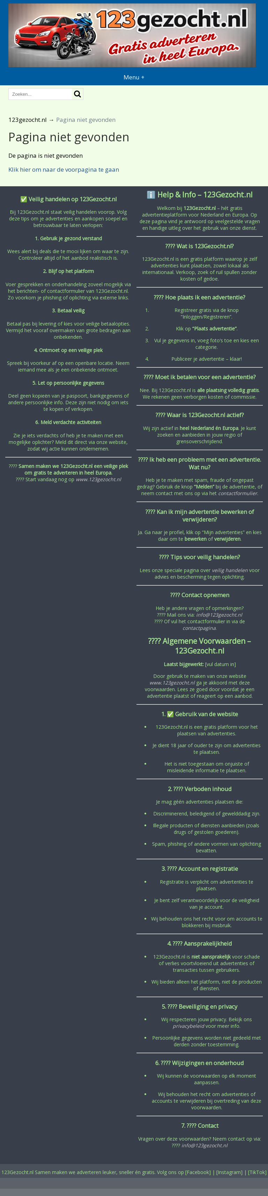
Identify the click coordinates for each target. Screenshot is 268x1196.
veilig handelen (230, 570)
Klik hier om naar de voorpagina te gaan (63, 169)
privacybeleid (188, 1026)
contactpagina (199, 628)
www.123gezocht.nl (98, 479)
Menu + (134, 77)
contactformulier (237, 493)
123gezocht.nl (27, 120)
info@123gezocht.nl (219, 614)
